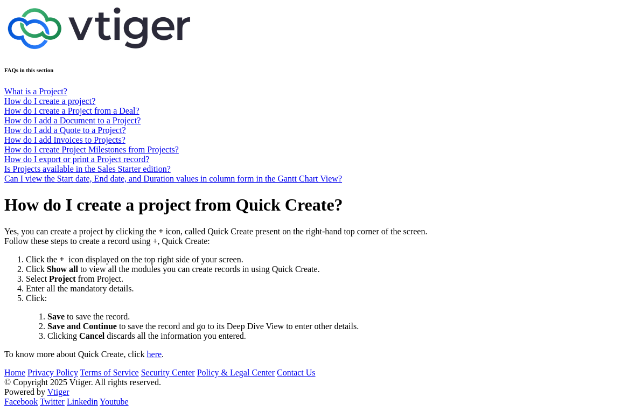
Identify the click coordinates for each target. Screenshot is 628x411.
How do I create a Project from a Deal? (71, 110)
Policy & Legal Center (236, 372)
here (154, 354)
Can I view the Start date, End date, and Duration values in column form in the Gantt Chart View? (173, 178)
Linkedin (82, 401)
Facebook (21, 401)
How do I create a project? (49, 101)
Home (14, 372)
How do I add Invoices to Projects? (64, 139)
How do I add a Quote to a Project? (65, 130)
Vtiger (58, 391)
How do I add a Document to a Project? (72, 120)
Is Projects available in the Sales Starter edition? (87, 168)
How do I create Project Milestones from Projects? (91, 149)
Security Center (168, 372)
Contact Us (296, 372)
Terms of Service (109, 372)
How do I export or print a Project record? (76, 159)
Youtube (114, 401)
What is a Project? (35, 91)
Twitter (52, 401)
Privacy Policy (52, 372)
